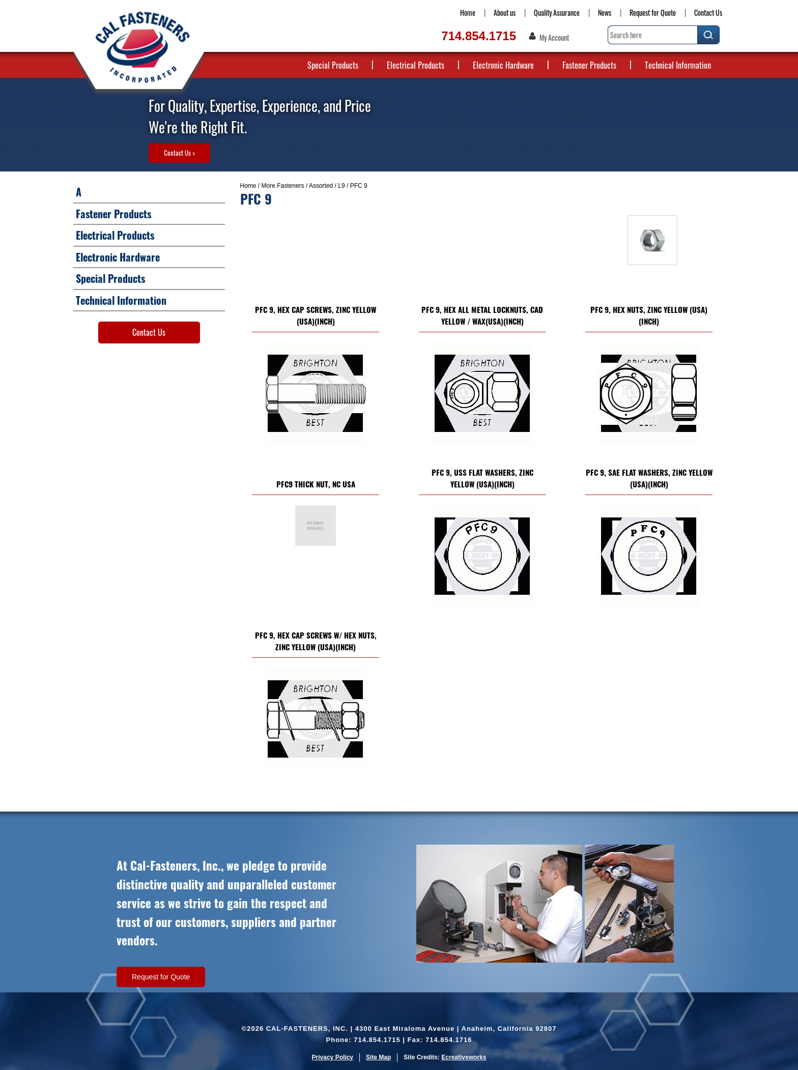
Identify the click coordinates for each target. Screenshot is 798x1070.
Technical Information (678, 65)
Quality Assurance (557, 12)
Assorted (321, 185)
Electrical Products (415, 65)
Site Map (378, 1057)
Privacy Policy (332, 1057)
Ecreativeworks (463, 1057)
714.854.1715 (478, 36)
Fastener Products (589, 65)
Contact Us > (179, 153)
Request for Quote (653, 12)
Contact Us (708, 12)
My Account (554, 38)
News (604, 12)
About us (505, 12)
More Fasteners (283, 185)
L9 (341, 185)
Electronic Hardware (503, 65)
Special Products (332, 65)
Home (467, 12)
